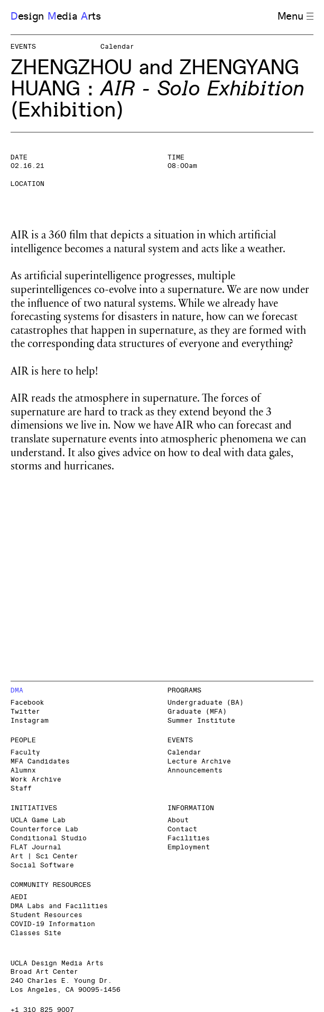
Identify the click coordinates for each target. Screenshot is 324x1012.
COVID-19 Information (53, 924)
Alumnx (23, 770)
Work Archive (36, 779)
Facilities (189, 838)
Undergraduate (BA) (206, 702)
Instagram (30, 720)
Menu (295, 16)
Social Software (42, 865)
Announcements (195, 770)
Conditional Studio (49, 838)
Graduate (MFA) (197, 711)
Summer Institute (201, 720)
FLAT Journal (36, 847)
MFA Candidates (40, 761)
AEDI (19, 897)
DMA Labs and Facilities (59, 906)
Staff (21, 788)
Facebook (27, 702)
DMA (17, 690)
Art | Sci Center (44, 856)
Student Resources (46, 915)
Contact (182, 829)
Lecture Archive (199, 761)
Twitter (25, 711)
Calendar (184, 752)
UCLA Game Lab (38, 820)
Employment (189, 847)
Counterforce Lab (44, 829)
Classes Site (36, 933)
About (178, 820)
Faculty (25, 752)
